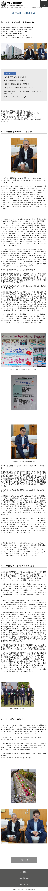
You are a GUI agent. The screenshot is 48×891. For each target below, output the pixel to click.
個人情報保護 (24, 878)
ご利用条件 (24, 872)
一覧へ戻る (24, 860)
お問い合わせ (24, 884)
